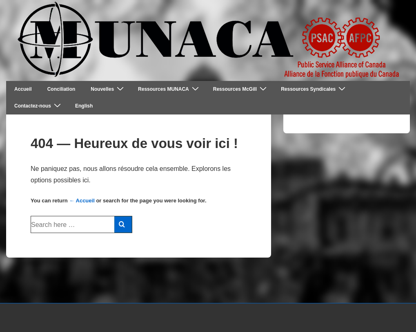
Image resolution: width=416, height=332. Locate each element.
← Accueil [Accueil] (81, 200)
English (84, 106)
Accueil (23, 89)
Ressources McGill (241, 89)
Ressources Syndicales (314, 89)
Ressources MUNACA (169, 89)
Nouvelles (108, 89)
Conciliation (61, 89)
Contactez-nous (38, 105)
